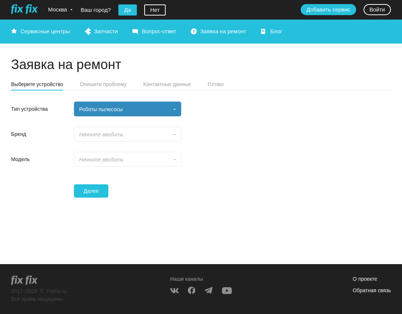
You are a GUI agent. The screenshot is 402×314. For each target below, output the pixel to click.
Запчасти (106, 31)
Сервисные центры (45, 31)
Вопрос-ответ (159, 31)
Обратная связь (372, 290)
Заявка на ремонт (223, 31)
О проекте (365, 279)
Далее (91, 191)
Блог (276, 31)
